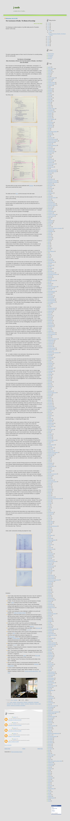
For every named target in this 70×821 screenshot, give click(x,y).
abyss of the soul (51, 272)
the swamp (50, 741)
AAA (49, 243)
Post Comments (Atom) (16, 751)
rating (49, 650)
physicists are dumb (52, 613)
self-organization (51, 682)
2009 (48, 44)
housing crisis (50, 480)
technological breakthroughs (53, 733)
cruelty (49, 372)
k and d (49, 518)
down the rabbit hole (52, 392)
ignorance (50, 489)
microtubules (50, 559)
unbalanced (50, 762)
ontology (22, 703)
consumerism (50, 148)
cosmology (50, 153)
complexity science (52, 349)
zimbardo (50, 796)
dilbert (49, 383)
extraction (50, 421)
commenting (50, 343)
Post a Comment (8, 745)
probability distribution (52, 628)
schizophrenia (51, 675)
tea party (49, 731)
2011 (48, 41)
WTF (49, 266)
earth (49, 397)
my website (50, 56)
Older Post (40, 748)
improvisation (50, 179)
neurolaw (50, 582)
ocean (49, 593)
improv (49, 177)
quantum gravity (51, 216)
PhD (14, 633)
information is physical (52, 180)
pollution (49, 209)
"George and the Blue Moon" (31, 671)
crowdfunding (50, 371)
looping (49, 189)
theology (49, 744)
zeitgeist (49, 234)
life (48, 87)
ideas (49, 174)
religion (49, 217)
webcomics (50, 785)
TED (49, 130)
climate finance (51, 340)
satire (49, 670)
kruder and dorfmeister (52, 526)
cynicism (49, 156)
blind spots (50, 323)
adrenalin (50, 275)
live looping (50, 188)
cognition (50, 143)
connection (50, 354)
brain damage (51, 325)
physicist (49, 612)
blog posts (38, 628)
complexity (50, 94)
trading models (51, 754)
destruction (50, 159)
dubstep (49, 395)
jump (49, 515)
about (49, 269)
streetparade (50, 220)
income (49, 495)
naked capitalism (51, 576)
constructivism (51, 357)
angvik (49, 289)
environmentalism (51, 407)
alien (49, 282)
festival (49, 430)
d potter (49, 377)
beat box (49, 317)
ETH (49, 249)
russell (49, 667)
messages (50, 555)
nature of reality (17, 703)
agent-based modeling (52, 131)
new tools (50, 586)
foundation (50, 433)
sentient (49, 684)
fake (49, 427)
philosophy (32, 703)
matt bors (50, 541)
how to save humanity (52, 481)
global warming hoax (52, 169)
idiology (49, 486)
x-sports (49, 791)
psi (48, 636)
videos (49, 771)
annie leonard (50, 295)
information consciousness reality (54, 498)
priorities (49, 627)
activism (49, 80)
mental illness (50, 553)
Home (23, 748)
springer (49, 710)
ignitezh (49, 487)
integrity (49, 499)
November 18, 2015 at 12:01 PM (14, 719)
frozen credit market (52, 440)
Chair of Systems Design (20, 612)
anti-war (49, 303)
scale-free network (51, 673)
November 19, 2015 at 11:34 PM (14, 725)
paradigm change (51, 607)
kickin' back (50, 523)
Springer (31, 185)
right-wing (50, 662)
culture (49, 375)
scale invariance (51, 671)
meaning (49, 547)
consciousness (20, 702)
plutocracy (50, 208)
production (50, 632)
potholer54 (50, 621)
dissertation (12, 636)
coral (49, 360)
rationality (50, 652)
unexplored (50, 765)
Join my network (55, 813)
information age (51, 496)
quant (49, 639)
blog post (37, 655)
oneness (49, 595)
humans (49, 483)
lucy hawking (50, 535)
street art (50, 721)
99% (49, 128)
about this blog (51, 53)
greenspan (50, 464)
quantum (49, 641)
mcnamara (50, 544)
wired (49, 787)
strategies (50, 719)
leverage (49, 530)
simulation (50, 687)
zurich (49, 74)
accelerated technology (52, 274)
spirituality (50, 708)
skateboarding (51, 690)
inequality (50, 116)
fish (48, 168)
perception (27, 703)
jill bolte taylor (50, 512)
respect (49, 659)
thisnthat (49, 745)
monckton (50, 564)
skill (48, 691)
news (49, 587)
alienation (50, 283)
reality (39, 703)
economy (50, 398)
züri (48, 799)
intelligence (50, 183)
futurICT (49, 449)
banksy (49, 314)
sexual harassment (52, 685)
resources (50, 658)
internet (49, 501)
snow (49, 694)
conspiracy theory (51, 83)
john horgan (50, 513)
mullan (49, 569)
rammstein (50, 648)
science (8, 705)
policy (49, 616)
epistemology (31, 702)
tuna (49, 757)
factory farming (51, 426)
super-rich (50, 728)
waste (49, 784)
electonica (50, 401)
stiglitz (49, 714)
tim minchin (50, 748)
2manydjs (50, 237)
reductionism (50, 655)
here (17, 193)
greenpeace (50, 463)
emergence (50, 162)
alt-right (49, 285)
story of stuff (50, 718)
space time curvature (52, 705)
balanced (50, 312)
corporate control (51, 151)
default (49, 378)
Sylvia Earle (50, 260)
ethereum (50, 412)
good (49, 458)
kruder (49, 524)
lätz (48, 536)
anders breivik (51, 288)
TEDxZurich (50, 265)
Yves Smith (50, 268)
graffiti (49, 460)
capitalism (50, 331)
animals (49, 294)
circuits (49, 335)
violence (49, 776)
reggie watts (50, 656)
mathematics (50, 193)
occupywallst (50, 202)
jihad (49, 510)
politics (49, 102)
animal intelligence (51, 291)
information (36, 702)
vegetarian (50, 768)
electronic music (51, 160)
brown (49, 328)
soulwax (49, 701)
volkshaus (50, 780)
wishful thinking (51, 788)
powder (49, 624)
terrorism (50, 223)
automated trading (51, 308)
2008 (48, 45)
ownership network (52, 203)
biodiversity (50, 320)
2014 (48, 36)
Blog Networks (54, 805)
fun (48, 443)
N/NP (49, 255)
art (48, 305)
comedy (49, 146)
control (49, 96)
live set (49, 532)
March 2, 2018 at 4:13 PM (13, 741)
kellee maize (50, 521)
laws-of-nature (51, 185)
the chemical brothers (52, 736)
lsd (12, 703)
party (49, 609)
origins (49, 602)
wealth (49, 232)
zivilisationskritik (51, 797)
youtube (49, 794)
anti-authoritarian (51, 298)
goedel (49, 457)
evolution (50, 418)
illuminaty (50, 490)
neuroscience (50, 122)
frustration (50, 441)
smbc (49, 693)
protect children (51, 633)
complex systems (51, 82)
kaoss (49, 519)
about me (50, 58)
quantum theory (51, 645)
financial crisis (51, 166)
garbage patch (51, 450)
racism (49, 647)
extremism (50, 424)
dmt (48, 389)
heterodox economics (52, 473)
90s (48, 242)
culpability (50, 374)
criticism (49, 369)
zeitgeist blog (54, 808)
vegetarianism (51, 231)
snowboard (50, 696)
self (48, 219)
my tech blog (50, 55)
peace (49, 610)
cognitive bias (50, 341)
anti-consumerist (51, 300)
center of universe (51, 332)
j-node (16, 7)
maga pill (50, 538)
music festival (50, 575)
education (50, 113)
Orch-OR (50, 259)
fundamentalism (51, 444)
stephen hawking (51, 713)
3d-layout (50, 239)
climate (49, 337)
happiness (50, 172)
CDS (49, 246)
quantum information (52, 644)
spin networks (51, 707)
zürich (49, 800)
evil (48, 417)
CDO (49, 245)
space (49, 704)
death (49, 157)
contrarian (50, 358)
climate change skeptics (53, 140)
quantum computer (52, 642)
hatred (49, 467)
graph (49, 461)
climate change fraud (52, 139)
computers (50, 351)
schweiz (49, 676)
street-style (50, 722)
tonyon (14, 717)
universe (49, 226)
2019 (48, 23)
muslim (49, 199)
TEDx (49, 263)
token (49, 751)
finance (49, 99)
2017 (48, 26)
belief (49, 93)
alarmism (50, 133)
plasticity (49, 615)
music (49, 573)
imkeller (49, 493)
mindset (49, 196)
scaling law (50, 126)
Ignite (24, 655)
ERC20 (49, 248)
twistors (49, 759)
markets (49, 191)
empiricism (50, 404)
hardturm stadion (51, 466)
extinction (50, 165)
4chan (49, 240)
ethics (49, 414)
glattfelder (50, 114)
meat (49, 550)
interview (50, 503)
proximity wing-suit (51, 635)
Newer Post (7, 748)
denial (49, 380)
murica (49, 572)
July (49, 32)
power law (50, 625)
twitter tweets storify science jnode (55, 760)
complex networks (51, 77)
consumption (50, 149)
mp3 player (50, 567)
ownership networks (52, 205)
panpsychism (50, 605)
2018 (48, 24)
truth (49, 225)
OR (48, 257)
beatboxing (50, 134)
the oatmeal (50, 737)
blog (49, 136)
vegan (49, 767)
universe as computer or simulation (18, 705)
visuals (49, 779)
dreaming (26, 702)
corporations (50, 363)
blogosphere (50, 137)
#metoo (49, 235)
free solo (49, 435)
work (49, 790)
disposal (49, 384)
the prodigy (50, 739)
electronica (50, 97)
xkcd (49, 793)
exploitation (50, 420)
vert (48, 770)
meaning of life (51, 549)
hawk (49, 469)
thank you (50, 734)
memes (49, 552)
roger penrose (51, 664)
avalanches (50, 311)
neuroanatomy (51, 581)
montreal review (51, 565)
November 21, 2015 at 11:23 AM (14, 730)
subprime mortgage (52, 725)
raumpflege (50, 653)
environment (50, 406)
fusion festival (50, 447)
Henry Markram (51, 251)
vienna (49, 773)
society (49, 699)
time (49, 750)
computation (50, 110)
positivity (49, 618)
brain (11, 702)
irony (49, 504)
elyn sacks (50, 403)
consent (49, 355)
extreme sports (51, 423)
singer (49, 688)
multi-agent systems (52, 197)
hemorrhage (50, 470)
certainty (14, 702)
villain (49, 774)
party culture (50, 206)
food (49, 432)
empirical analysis (51, 163)
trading (49, 753)
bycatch (49, 329)
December (50, 30)
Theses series (16, 638)
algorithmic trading (51, 280)
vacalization (50, 229)
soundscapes (50, 702)
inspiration (50, 117)
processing (50, 630)
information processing (52, 182)
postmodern (50, 125)
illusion (49, 492)
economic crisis (51, 111)
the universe (50, 742)
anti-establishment (51, 301)
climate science (51, 142)
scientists (36, 664)
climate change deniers (52, 338)
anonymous (50, 297)
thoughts (49, 747)
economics (50, 79)
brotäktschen (50, 326)
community (50, 344)
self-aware (50, 681)
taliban (49, 730)
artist (49, 306)
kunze (49, 527)
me (48, 546)
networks (50, 200)
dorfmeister (50, 391)
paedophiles (50, 604)
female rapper (51, 429)
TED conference (51, 262)
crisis (49, 154)
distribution (50, 386)
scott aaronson (51, 679)
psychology (50, 212)
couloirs (49, 366)
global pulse (50, 455)
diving (49, 387)
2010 (48, 42)
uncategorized (51, 764)
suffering (49, 727)
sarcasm (49, 668)
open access (50, 598)
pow (49, 622)
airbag (49, 278)
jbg (48, 509)
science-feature (51, 678)
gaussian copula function (53, 452)
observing (50, 592)
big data (49, 318)
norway (49, 590)
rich (48, 661)
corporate (50, 361)
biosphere (50, 321)
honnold (49, 478)
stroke (49, 724)
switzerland (50, 222)
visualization (50, 777)
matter (49, 542)
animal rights (50, 292)
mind (49, 194)
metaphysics (50, 556)
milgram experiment (52, 561)
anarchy (49, 105)
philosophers (11, 665)
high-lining (50, 475)
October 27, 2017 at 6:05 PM (14, 736)
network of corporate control (53, 579)
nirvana (49, 589)
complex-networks (51, 348)
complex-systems (51, 108)
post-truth (50, 619)
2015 (48, 29)
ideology (49, 176)
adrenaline (50, 277)
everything (50, 415)
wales (49, 782)
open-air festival (51, 599)
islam (49, 506)
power (49, 103)
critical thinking (51, 367)
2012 (48, 39)
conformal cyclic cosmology (53, 352)
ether (49, 410)
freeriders (50, 437)
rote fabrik (50, 665)
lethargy (49, 529)
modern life (50, 562)
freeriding (50, 438)
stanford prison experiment (53, 711)
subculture (50, 90)
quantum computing (52, 214)
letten (49, 186)
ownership (50, 123)
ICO (49, 254)
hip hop (49, 476)
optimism (50, 601)
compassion (50, 346)
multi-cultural (50, 570)
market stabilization (52, 539)
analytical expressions (52, 286)
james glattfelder (51, 119)
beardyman (50, 315)
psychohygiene (51, 638)
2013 (48, 38)
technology (50, 91)
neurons (49, 584)
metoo (49, 558)
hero (49, 472)
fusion (49, 446)
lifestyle (49, 120)
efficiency (50, 400)
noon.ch (32, 626)
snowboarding (51, 698)
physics (36, 703)
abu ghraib (50, 271)
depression (50, 381)
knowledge (9, 703)
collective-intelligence (52, 145)
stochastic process (51, 716)
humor (49, 484)
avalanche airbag (51, 309)
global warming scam (52, 171)
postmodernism (51, 211)
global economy (51, 453)
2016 (48, 27)
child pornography (51, 334)
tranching (50, 756)
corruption (50, 364)
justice (49, 516)
